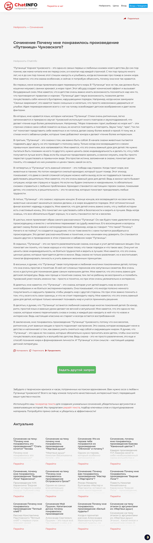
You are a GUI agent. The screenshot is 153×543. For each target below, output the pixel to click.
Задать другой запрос (77, 370)
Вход (124, 5)
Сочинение (36, 27)
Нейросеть (105, 5)
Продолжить (54, 350)
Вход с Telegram (138, 6)
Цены (116, 5)
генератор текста (45, 404)
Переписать (38, 350)
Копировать (22, 350)
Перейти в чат (55, 6)
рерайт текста (71, 407)
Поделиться (133, 18)
